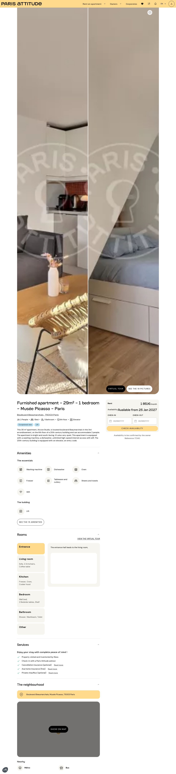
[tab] (94, 4)
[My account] (172, 4)
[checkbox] (149, 12)
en (164, 3)
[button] (5, 770)
